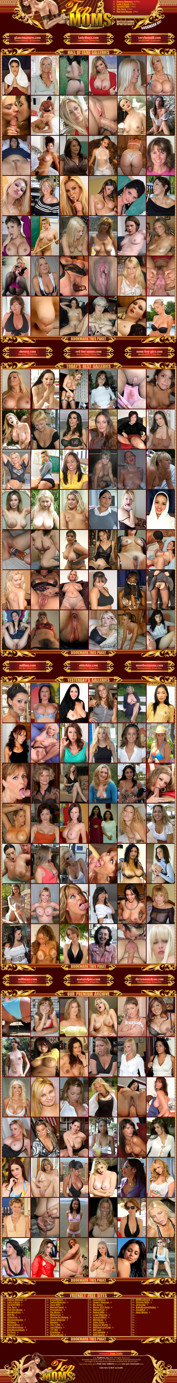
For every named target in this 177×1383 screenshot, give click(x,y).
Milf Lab (96, 1330)
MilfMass (11, 1322)
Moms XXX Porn (101, 1307)
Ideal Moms (141, 1312)
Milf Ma (10, 1315)
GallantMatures (58, 1302)
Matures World (100, 1325)
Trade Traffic (116, 1353)
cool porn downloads (131, 1364)
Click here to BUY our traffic (111, 1368)
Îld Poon (11, 1332)
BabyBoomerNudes (145, 1307)
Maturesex (55, 1315)
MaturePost (98, 1310)
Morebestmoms (15, 1320)
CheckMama (98, 1300)
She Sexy (121, 9)
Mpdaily (54, 1322)
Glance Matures (124, 1)
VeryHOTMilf (123, 6)
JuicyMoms (56, 1327)
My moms (97, 1305)
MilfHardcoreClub (101, 1327)
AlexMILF (140, 1310)
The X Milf (55, 1325)
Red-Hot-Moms (124, 11)
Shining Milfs (142, 1302)
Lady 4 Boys (123, 4)
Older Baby (98, 1322)
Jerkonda (140, 1305)
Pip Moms (55, 1312)
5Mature (11, 1335)
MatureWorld (56, 1335)
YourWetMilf (98, 1332)
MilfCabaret (98, 1335)
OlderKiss (12, 1317)
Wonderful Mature (59, 1317)
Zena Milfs (55, 1305)
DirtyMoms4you (15, 1327)
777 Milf (54, 1330)
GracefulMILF (99, 1317)
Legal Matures (99, 1315)
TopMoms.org (103, 1358)
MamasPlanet (57, 1307)
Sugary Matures (100, 1302)
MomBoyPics (14, 1312)
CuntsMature (56, 1300)
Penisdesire (56, 1310)
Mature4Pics (13, 1325)
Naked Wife (98, 1312)
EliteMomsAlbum (16, 1330)
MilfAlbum (97, 1320)
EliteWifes (55, 1332)
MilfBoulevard (142, 1300)
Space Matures (57, 1320)
